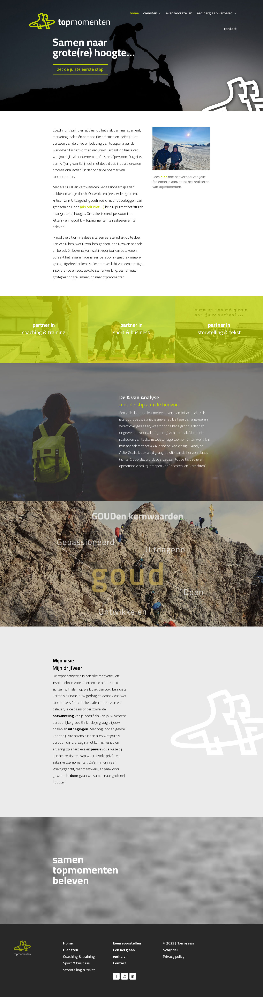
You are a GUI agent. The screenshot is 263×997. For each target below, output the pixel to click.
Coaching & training (79, 956)
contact (230, 28)
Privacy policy (173, 956)
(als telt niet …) (92, 207)
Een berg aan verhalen (124, 953)
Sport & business (76, 963)
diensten (150, 13)
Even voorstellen (127, 943)
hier (163, 177)
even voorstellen (179, 13)
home (134, 13)
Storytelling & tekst (79, 969)
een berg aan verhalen (215, 13)
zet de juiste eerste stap (80, 69)
